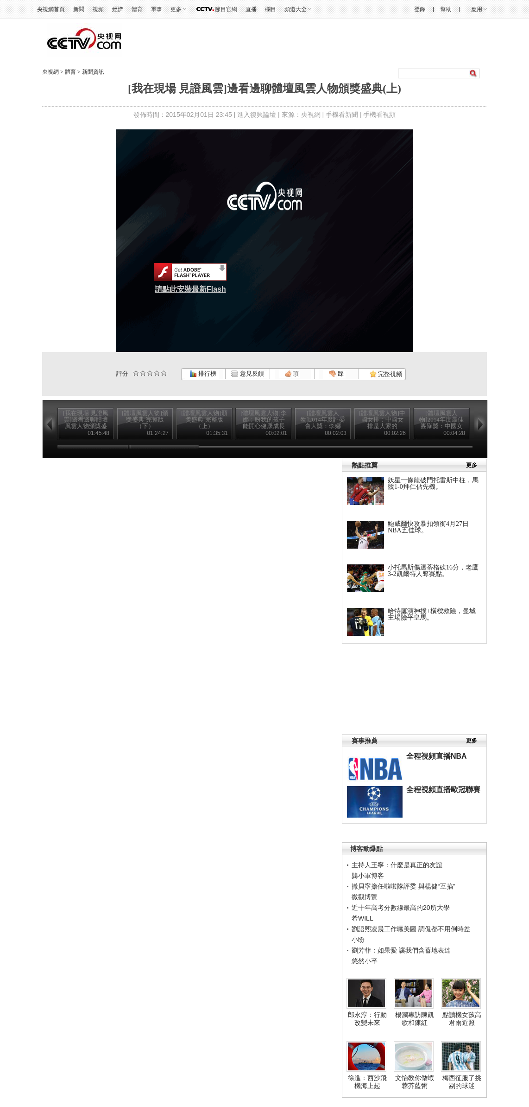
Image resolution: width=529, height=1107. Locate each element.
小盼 (358, 939)
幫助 (446, 9)
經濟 (117, 9)
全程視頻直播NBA (436, 756)
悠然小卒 (365, 961)
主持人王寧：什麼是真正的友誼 (397, 865)
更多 (176, 9)
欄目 (270, 9)
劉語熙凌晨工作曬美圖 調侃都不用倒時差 (411, 929)
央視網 (50, 72)
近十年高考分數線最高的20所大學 (401, 907)
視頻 (98, 9)
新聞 (78, 9)
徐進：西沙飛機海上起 (367, 1082)
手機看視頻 (379, 114)
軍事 (156, 9)
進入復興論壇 (256, 114)
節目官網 (226, 9)
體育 (137, 9)
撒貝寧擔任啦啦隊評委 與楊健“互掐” (403, 886)
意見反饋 (247, 373)
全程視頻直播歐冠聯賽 (443, 789)
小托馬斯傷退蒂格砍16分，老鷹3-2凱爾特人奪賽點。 (433, 570)
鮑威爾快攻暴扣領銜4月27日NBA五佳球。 (428, 527)
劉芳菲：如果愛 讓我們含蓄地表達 (401, 950)
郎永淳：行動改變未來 (367, 1019)
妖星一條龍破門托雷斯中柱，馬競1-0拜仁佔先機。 (433, 483)
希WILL (362, 918)
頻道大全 (295, 9)
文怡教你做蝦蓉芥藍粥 (414, 1082)
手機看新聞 (342, 114)
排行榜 (203, 373)
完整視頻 (386, 374)
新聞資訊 (93, 72)
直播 (251, 9)
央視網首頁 (51, 9)
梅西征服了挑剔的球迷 (461, 1082)
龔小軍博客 (368, 875)
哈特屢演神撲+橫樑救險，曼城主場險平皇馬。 (432, 614)
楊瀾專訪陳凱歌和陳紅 (414, 1019)
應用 (476, 9)
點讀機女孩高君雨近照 (461, 1019)
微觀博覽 (365, 897)
